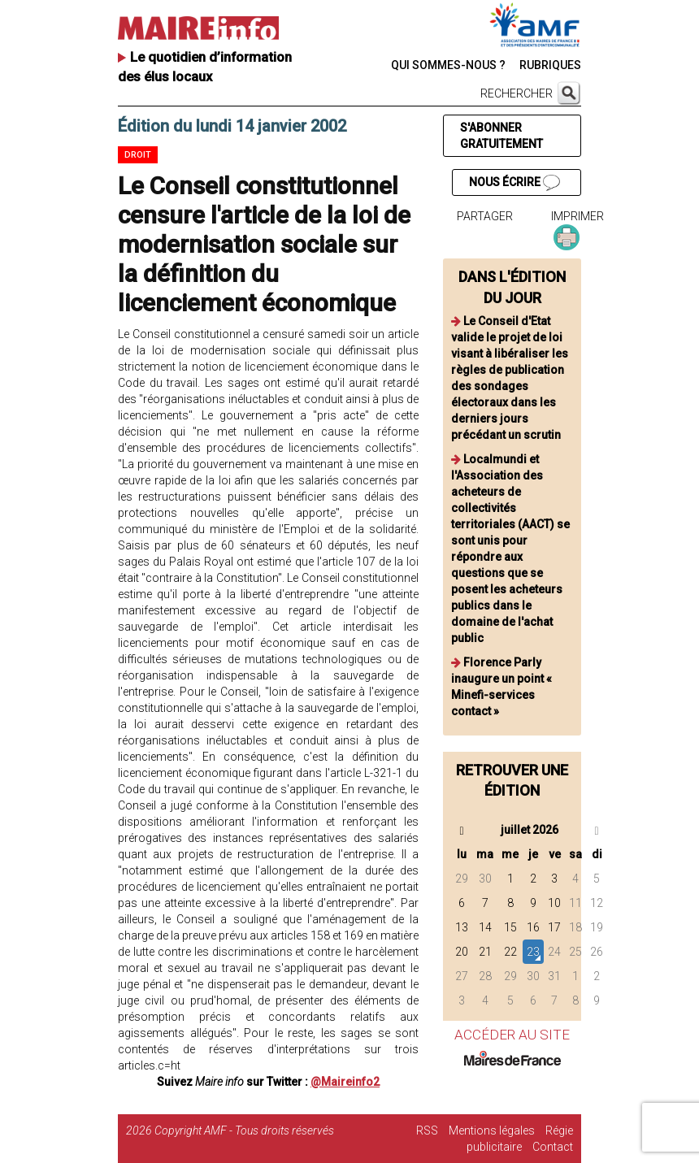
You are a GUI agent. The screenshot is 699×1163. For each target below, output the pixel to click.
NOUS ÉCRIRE (514, 183)
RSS (427, 1130)
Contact (552, 1146)
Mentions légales (492, 1130)
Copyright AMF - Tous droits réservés (244, 1130)
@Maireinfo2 (345, 1081)
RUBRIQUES (550, 65)
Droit (137, 155)
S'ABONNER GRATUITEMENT (501, 135)
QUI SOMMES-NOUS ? (448, 65)
